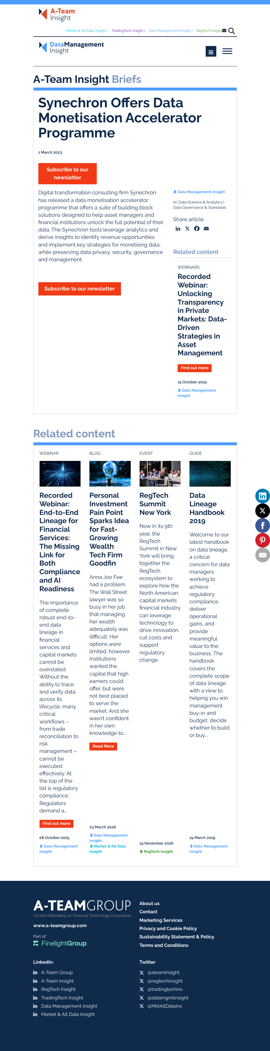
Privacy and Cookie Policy (168, 928)
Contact (149, 911)
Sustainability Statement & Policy (177, 937)
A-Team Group (57, 972)
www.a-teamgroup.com (60, 925)
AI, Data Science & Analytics (197, 202)
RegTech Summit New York (155, 504)
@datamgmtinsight (168, 998)
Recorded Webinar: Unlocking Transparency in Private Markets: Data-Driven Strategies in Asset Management (202, 314)
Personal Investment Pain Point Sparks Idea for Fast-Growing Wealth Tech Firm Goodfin (109, 529)
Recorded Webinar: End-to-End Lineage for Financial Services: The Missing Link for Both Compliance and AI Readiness (60, 542)
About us (150, 903)
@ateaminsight (164, 972)
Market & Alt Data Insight (86, 31)
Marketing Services (161, 920)
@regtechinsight (165, 981)
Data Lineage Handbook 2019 (207, 508)
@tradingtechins (165, 989)
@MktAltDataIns (165, 1006)
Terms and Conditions (164, 945)
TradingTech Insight (127, 31)
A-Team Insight (57, 981)
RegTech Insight (209, 31)
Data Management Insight (170, 31)
